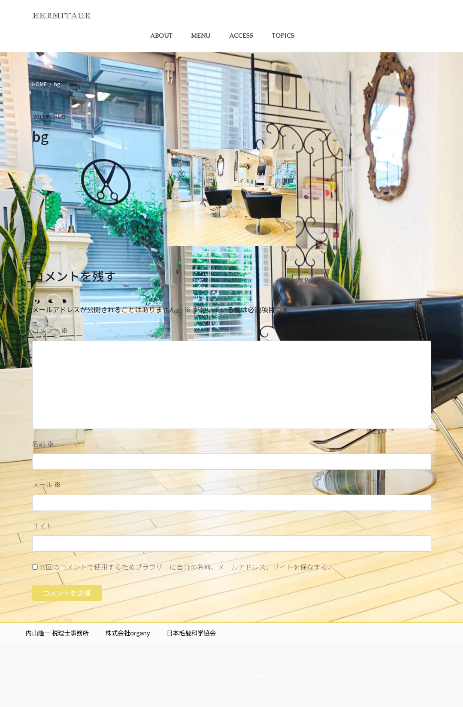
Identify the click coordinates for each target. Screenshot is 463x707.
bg (68, 620)
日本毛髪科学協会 (191, 632)
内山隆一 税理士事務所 (57, 632)
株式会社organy (128, 632)
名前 (43, 443)
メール (46, 484)
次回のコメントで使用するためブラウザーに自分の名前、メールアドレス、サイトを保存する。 (186, 567)
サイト (42, 525)
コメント (50, 330)
